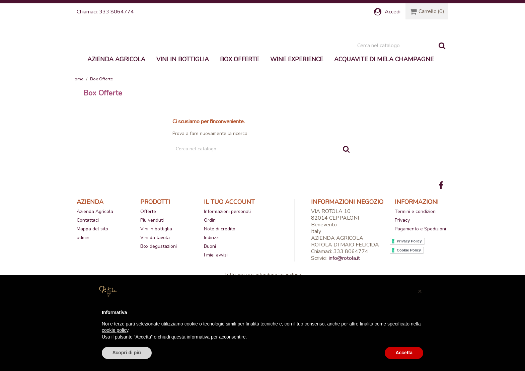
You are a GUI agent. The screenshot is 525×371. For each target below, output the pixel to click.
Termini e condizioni (416, 250)
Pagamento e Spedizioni (420, 268)
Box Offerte (239, 98)
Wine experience (296, 98)
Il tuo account (229, 241)
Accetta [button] (403, 352)
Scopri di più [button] (126, 352)
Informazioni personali (227, 250)
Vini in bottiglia (182, 98)
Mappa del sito (92, 268)
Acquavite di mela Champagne (384, 98)
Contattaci (88, 259)
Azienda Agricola (116, 98)
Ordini (210, 259)
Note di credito (219, 268)
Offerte (148, 250)
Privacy (402, 259)
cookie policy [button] (115, 330)
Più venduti (152, 259)
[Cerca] (401, 84)
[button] (420, 291)
